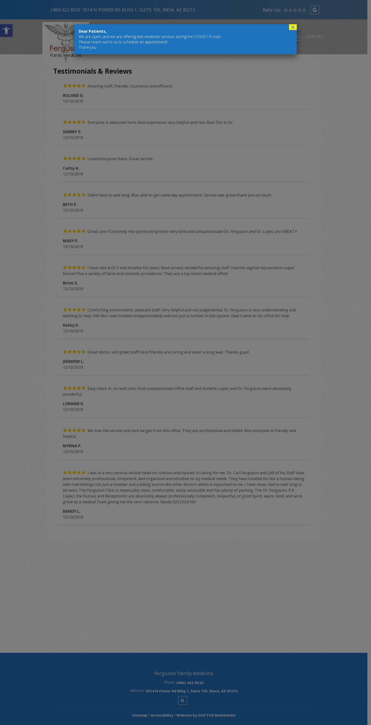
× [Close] (293, 27)
